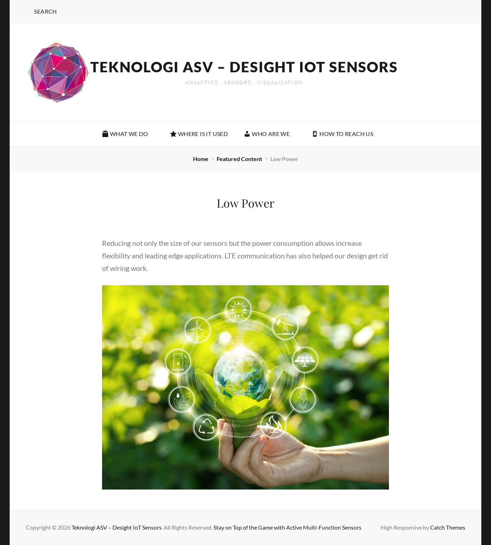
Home (201, 158)
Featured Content (240, 158)
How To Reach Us (342, 133)
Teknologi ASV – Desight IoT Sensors (244, 67)
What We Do (129, 133)
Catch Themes (447, 527)
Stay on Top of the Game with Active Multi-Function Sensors (287, 527)
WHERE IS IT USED (199, 133)
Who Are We (270, 133)
